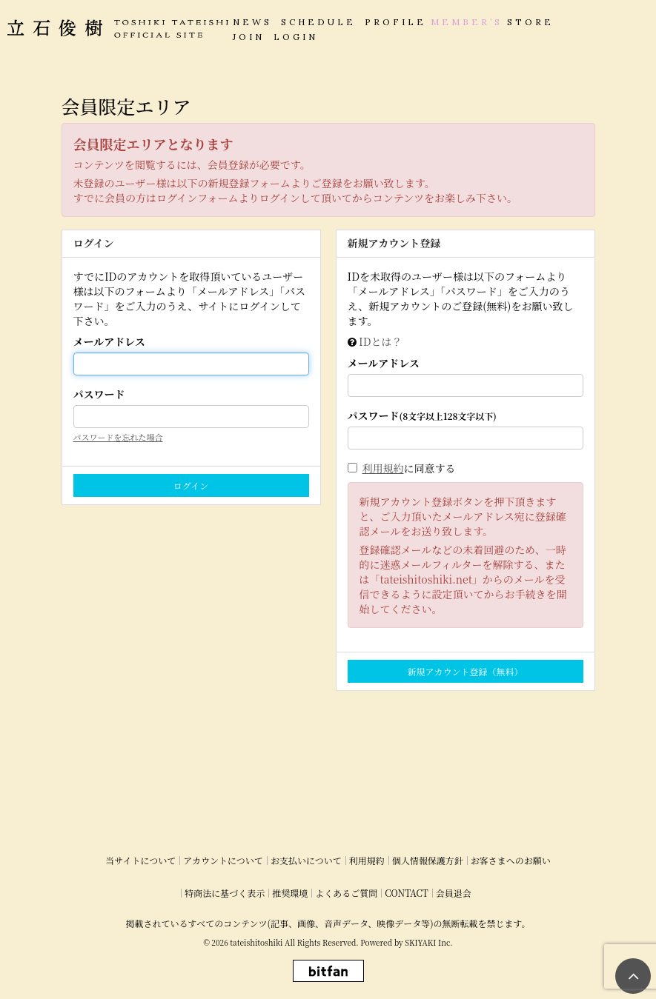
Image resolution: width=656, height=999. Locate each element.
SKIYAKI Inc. (428, 942)
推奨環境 (290, 892)
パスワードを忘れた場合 (118, 437)
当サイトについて (140, 860)
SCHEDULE (318, 21)
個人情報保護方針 (427, 860)
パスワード (99, 394)
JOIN (249, 36)
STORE (530, 21)
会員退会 (453, 892)
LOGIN (296, 36)
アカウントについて (223, 860)
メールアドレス (109, 341)
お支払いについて (306, 860)
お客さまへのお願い (511, 860)
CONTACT (406, 892)
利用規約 (383, 468)
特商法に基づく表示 (225, 892)
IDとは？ (380, 341)
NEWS (252, 21)
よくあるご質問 (346, 892)
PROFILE (395, 21)
